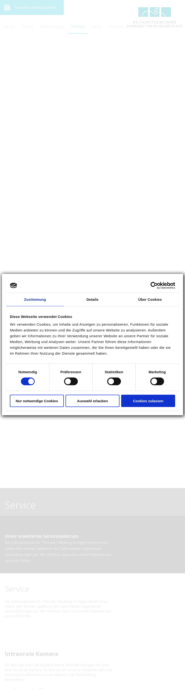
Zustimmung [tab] (35, 299)
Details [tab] (92, 299)
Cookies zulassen (148, 401)
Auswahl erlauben (92, 401)
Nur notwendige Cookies (37, 401)
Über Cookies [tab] (150, 299)
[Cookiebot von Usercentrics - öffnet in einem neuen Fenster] (154, 285)
